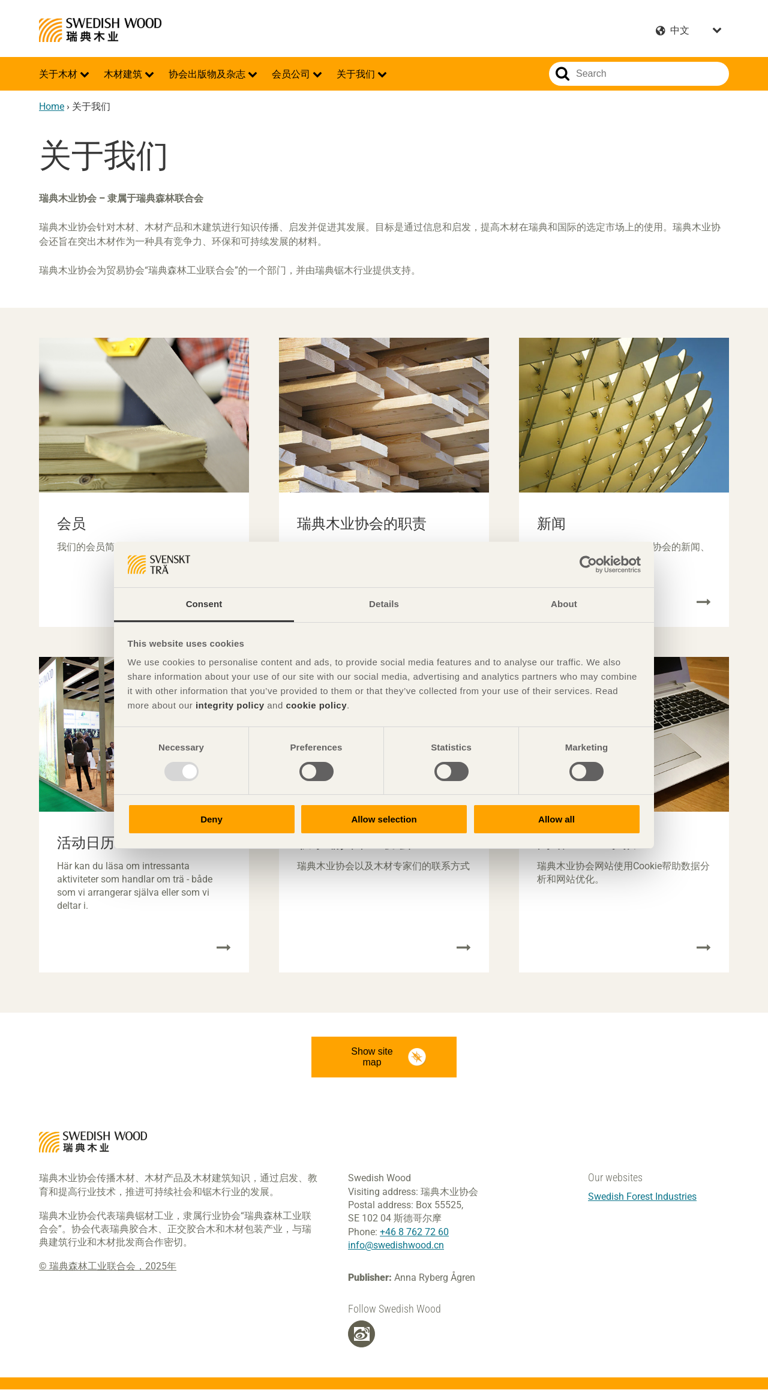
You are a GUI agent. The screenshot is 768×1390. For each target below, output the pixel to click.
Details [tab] (384, 604)
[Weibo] (362, 1334)
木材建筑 (124, 74)
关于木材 (59, 74)
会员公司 (292, 74)
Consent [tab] (204, 604)
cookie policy (316, 705)
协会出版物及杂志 (208, 74)
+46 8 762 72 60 (414, 1232)
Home (51, 106)
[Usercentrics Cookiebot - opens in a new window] (588, 565)
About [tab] (564, 604)
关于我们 (357, 74)
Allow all (556, 819)
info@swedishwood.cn (396, 1245)
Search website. (562, 74)
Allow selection (383, 819)
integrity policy (230, 705)
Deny (211, 819)
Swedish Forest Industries (642, 1196)
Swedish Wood (100, 30)
